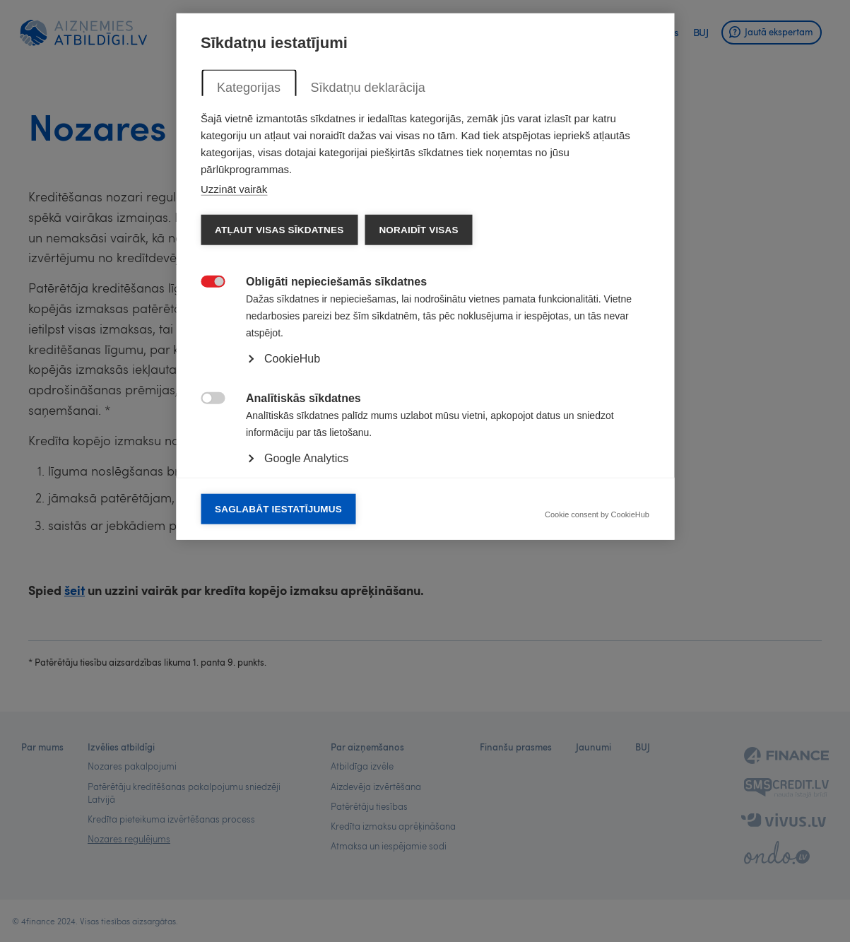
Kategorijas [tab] (249, 282)
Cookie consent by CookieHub (597, 709)
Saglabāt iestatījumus (278, 703)
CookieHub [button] (292, 553)
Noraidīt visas (418, 424)
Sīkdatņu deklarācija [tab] (367, 282)
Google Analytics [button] (306, 653)
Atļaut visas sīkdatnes (279, 424)
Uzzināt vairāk (234, 383)
